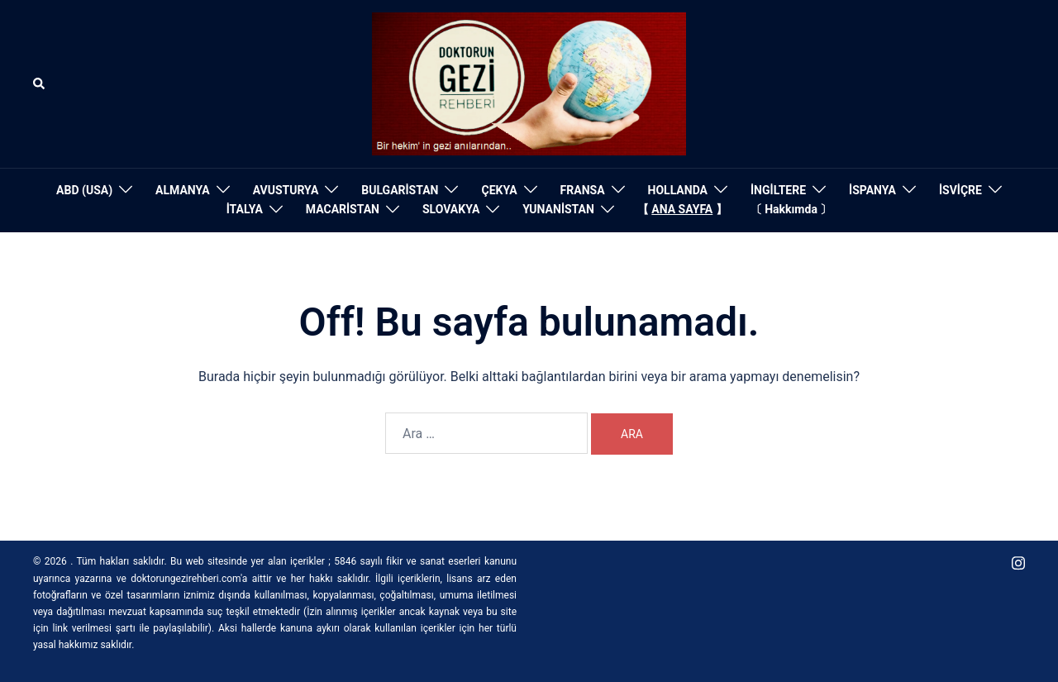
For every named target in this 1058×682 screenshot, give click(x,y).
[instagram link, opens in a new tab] (1018, 561)
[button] (39, 83)
